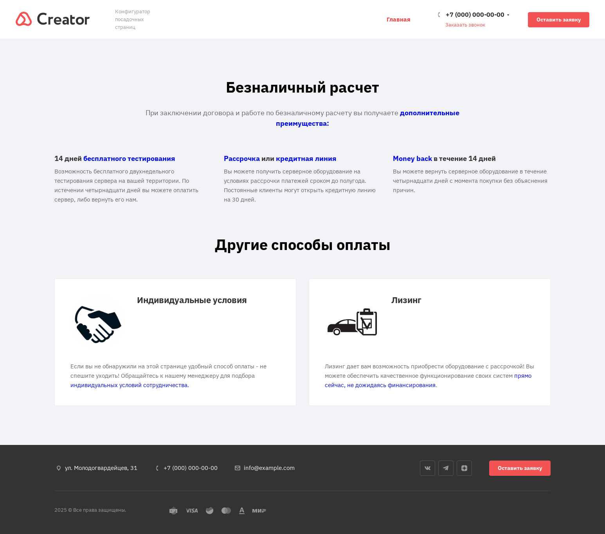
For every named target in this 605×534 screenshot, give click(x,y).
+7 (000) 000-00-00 (475, 14)
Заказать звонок (465, 24)
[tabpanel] (175, 342)
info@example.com (269, 467)
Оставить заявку (559, 19)
